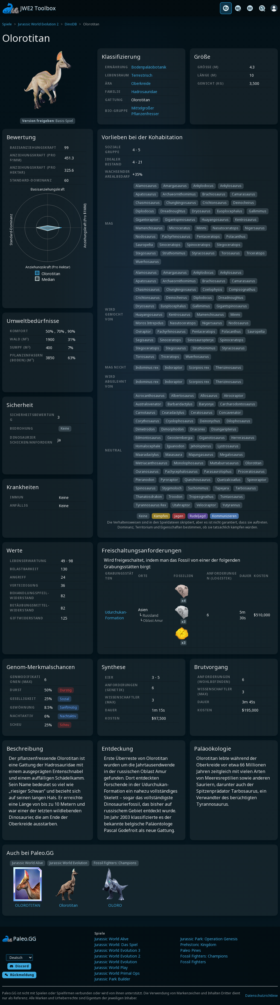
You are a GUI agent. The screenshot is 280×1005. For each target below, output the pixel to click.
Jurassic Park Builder (112, 979)
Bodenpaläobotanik (148, 67)
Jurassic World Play (111, 967)
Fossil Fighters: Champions (204, 956)
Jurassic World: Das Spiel (116, 944)
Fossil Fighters (193, 961)
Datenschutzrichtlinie (261, 995)
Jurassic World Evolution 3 (117, 950)
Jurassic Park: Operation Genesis (209, 938)
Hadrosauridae (144, 91)
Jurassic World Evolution (115, 961)
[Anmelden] (274, 8)
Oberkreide (141, 83)
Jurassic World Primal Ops (117, 973)
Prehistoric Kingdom (198, 944)
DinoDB (71, 24)
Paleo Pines (190, 950)
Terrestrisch (141, 75)
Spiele (7, 24)
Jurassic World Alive (111, 938)
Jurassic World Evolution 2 (38, 24)
